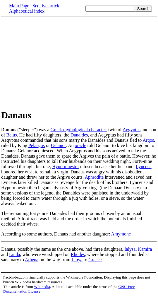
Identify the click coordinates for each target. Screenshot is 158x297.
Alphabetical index (26, 10)
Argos (148, 140)
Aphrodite (94, 177)
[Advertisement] (50, 63)
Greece (95, 259)
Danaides (79, 134)
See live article (46, 5)
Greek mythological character (78, 129)
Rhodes (78, 254)
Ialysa (129, 249)
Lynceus (143, 166)
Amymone (121, 233)
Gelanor (58, 145)
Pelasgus (36, 145)
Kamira (145, 249)
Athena (31, 259)
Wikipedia (42, 286)
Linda (14, 254)
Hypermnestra (65, 166)
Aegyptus (131, 129)
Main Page (19, 5)
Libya (76, 259)
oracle (80, 145)
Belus (11, 134)
